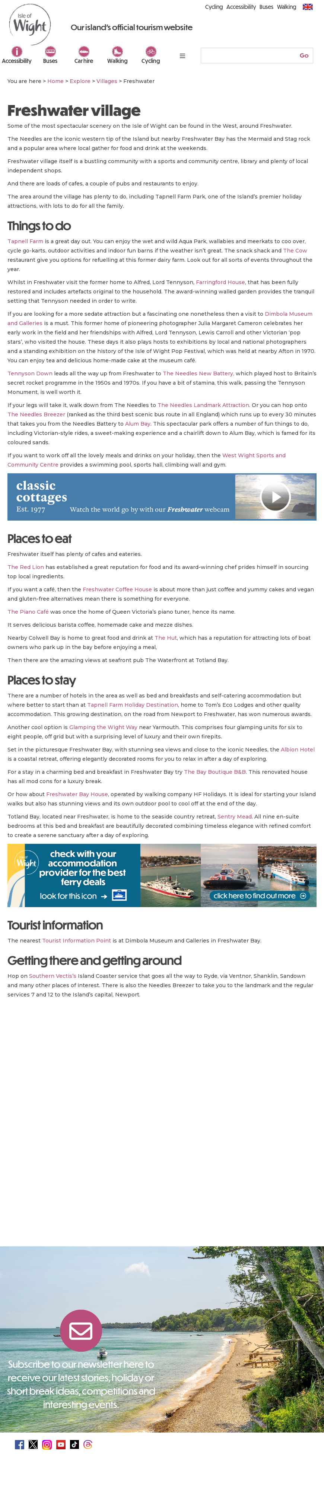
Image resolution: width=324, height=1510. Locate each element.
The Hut (166, 638)
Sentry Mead (234, 816)
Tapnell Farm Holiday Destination (132, 705)
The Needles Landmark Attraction (203, 405)
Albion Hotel (298, 749)
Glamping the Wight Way (103, 727)
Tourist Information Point (76, 940)
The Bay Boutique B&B (215, 772)
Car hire (83, 60)
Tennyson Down (30, 373)
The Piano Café (28, 611)
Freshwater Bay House (77, 794)
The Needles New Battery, (198, 373)
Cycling (151, 60)
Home (55, 81)
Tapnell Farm (25, 241)
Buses (50, 60)
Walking (117, 60)
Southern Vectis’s (52, 976)
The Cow (295, 250)
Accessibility (17, 60)
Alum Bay (137, 423)
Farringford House (220, 282)
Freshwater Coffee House (117, 589)
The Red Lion (25, 567)
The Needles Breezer (36, 414)
